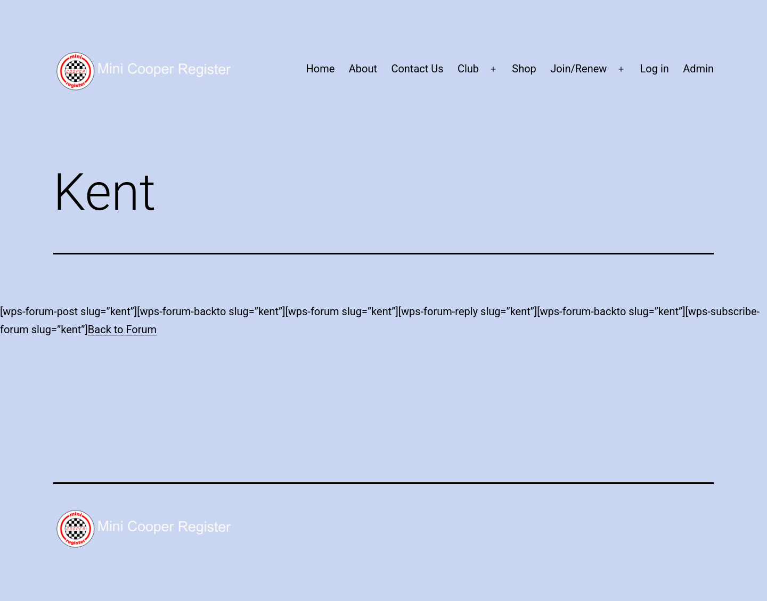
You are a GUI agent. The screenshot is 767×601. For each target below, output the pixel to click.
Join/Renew (578, 68)
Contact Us (417, 68)
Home (320, 68)
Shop (524, 68)
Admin (698, 68)
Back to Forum (122, 329)
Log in (654, 68)
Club (468, 68)
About (363, 68)
